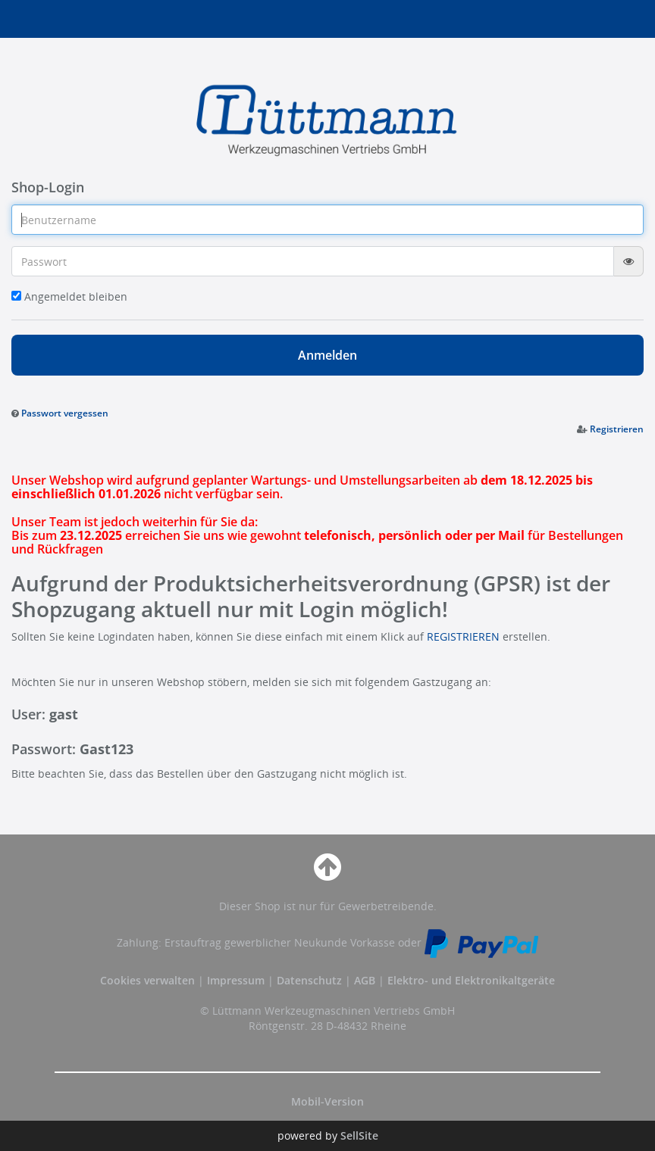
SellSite (359, 1135)
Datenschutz (309, 980)
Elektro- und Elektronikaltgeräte (471, 980)
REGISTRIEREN (463, 636)
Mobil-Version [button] (327, 1101)
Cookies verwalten (147, 980)
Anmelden (327, 355)
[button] (59, 412)
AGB (366, 980)
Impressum (237, 980)
